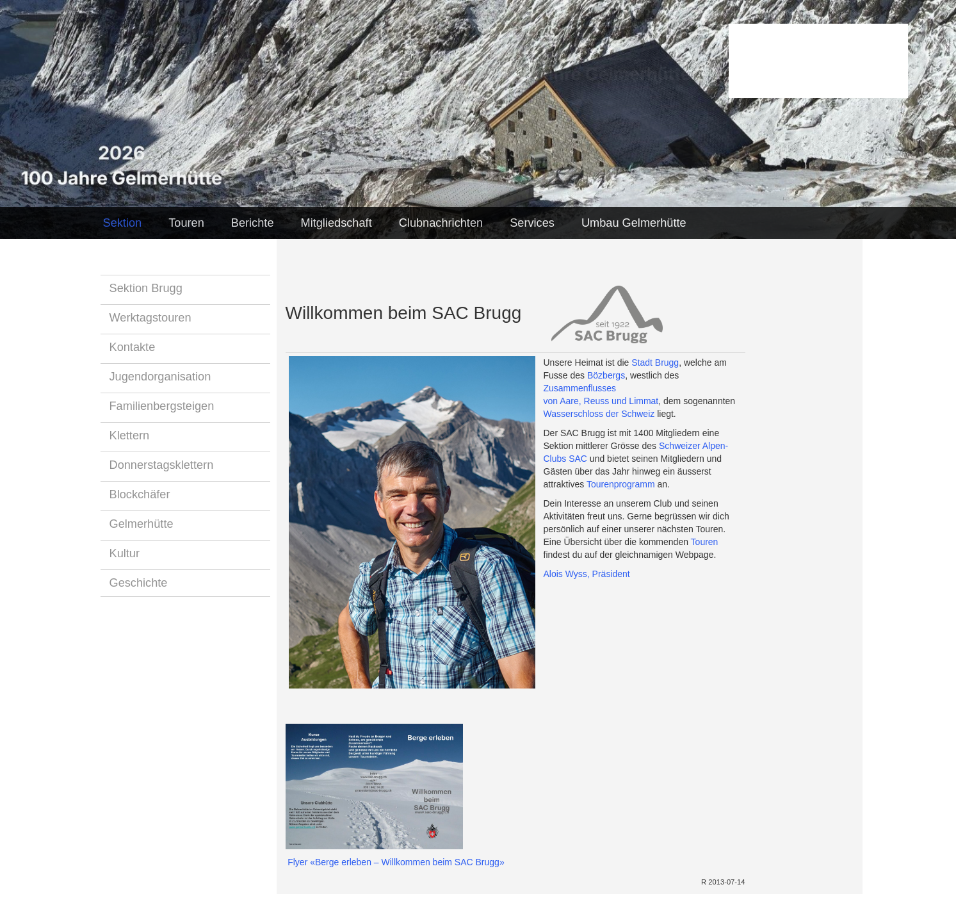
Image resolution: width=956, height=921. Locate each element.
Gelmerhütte (141, 524)
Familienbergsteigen (162, 406)
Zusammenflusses (580, 388)
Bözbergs (606, 375)
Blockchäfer (139, 494)
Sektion (122, 222)
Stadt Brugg (655, 362)
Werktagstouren (150, 317)
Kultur (124, 553)
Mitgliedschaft (336, 222)
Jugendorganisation (160, 376)
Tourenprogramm (621, 484)
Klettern (129, 435)
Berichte (252, 222)
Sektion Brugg (145, 288)
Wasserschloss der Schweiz (599, 414)
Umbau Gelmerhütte (633, 222)
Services (532, 222)
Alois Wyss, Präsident (587, 574)
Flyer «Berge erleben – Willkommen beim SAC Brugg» (395, 862)
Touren (186, 222)
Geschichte (138, 582)
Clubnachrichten (441, 222)
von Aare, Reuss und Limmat (601, 401)
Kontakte (132, 347)
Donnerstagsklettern (161, 465)
